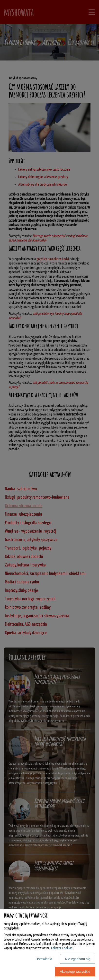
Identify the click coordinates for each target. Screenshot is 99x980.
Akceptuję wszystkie (75, 971)
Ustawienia (44, 959)
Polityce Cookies (61, 948)
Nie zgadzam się (77, 959)
